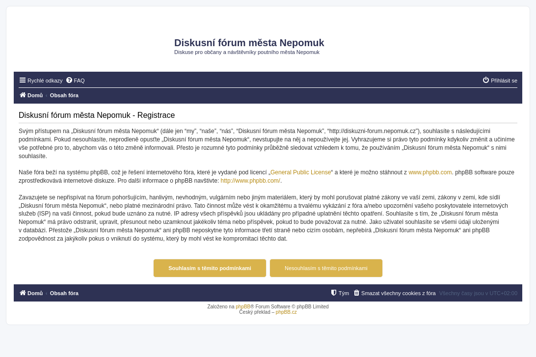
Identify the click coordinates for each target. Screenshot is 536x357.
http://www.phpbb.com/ (250, 180)
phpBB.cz (286, 312)
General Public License (300, 172)
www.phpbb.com (430, 172)
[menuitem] (75, 80)
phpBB (243, 306)
